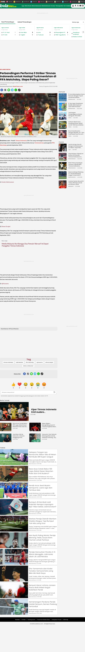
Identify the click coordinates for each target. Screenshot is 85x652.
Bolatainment (46, 6)
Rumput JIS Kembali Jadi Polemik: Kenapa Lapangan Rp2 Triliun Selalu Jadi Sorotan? (42, 504)
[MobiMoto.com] (49, 2)
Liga (23, 6)
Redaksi (17, 619)
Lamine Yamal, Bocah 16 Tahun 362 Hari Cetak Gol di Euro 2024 (76, 182)
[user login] (73, 6)
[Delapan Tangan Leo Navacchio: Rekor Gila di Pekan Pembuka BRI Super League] (14, 464)
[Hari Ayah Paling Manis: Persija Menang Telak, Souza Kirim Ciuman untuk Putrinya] (14, 547)
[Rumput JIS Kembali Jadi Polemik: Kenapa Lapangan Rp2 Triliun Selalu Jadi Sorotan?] (14, 514)
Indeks (68, 6)
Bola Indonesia (36, 6)
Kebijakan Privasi (56, 619)
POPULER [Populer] (62, 92)
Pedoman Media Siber (43, 619)
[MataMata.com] (17, 2)
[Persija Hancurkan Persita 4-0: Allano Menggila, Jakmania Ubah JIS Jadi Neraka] (14, 564)
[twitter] (5, 90)
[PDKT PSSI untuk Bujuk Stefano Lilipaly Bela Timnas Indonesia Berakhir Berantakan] (63, 169)
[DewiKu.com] (41, 2)
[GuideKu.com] (57, 2)
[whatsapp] (16, 90)
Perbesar (52, 95)
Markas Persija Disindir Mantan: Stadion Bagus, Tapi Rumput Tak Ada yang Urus (43, 521)
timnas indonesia (8, 362)
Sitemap (65, 619)
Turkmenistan (39, 143)
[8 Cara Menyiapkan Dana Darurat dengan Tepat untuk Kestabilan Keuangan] (63, 100)
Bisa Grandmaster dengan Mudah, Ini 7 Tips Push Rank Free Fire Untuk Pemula (76, 132)
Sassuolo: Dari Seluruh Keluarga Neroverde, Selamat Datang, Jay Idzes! (49, 436)
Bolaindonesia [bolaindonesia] (5, 69)
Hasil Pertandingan (7, 22)
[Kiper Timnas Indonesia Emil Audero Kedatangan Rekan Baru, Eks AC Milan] (14, 411)
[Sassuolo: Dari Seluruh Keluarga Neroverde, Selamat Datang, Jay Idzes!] (35, 441)
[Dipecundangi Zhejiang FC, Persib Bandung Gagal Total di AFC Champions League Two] (63, 178)
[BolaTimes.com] (25, 2)
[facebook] (2, 90)
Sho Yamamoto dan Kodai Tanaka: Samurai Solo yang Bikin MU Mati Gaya (41, 570)
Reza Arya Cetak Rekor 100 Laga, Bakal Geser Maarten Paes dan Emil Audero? (20, 425)
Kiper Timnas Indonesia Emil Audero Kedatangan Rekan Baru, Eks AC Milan (43, 413)
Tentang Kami (31, 619)
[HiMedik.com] (65, 2)
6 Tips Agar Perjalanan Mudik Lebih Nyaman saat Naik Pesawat (75, 105)
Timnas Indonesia (21, 140)
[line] (9, 90)
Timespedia (59, 6)
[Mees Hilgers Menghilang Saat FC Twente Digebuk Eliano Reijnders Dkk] (35, 430)
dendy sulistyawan (28, 366)
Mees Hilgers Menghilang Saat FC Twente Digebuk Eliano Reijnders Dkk (49, 425)
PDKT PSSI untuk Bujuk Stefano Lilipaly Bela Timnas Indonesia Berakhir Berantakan (75, 164)
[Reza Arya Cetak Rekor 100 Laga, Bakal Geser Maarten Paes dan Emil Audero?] (6, 430)
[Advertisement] (42, 54)
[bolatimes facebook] (75, 5)
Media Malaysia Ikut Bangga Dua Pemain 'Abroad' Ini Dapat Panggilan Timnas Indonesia (25, 245)
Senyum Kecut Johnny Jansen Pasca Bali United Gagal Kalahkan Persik (42, 587)
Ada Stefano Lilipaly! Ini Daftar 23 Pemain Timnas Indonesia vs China (75, 155)
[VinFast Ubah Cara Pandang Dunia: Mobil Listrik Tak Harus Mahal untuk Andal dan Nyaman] (63, 128)
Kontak (24, 619)
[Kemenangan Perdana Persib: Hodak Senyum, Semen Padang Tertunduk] (14, 614)
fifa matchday (30, 362)
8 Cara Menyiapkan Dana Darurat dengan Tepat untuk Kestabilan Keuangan (76, 95)
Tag (29, 359)
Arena (53, 6)
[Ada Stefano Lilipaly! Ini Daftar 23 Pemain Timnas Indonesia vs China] (63, 160)
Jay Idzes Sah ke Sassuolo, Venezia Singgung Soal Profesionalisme (18, 436)
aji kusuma (40, 362)
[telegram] (12, 90)
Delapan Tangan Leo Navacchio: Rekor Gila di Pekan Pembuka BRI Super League (42, 454)
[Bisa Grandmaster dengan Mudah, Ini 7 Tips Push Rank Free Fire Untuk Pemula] (63, 137)
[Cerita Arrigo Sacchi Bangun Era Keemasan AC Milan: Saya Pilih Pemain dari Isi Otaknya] (63, 150)
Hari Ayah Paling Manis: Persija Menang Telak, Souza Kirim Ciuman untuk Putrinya (42, 537)
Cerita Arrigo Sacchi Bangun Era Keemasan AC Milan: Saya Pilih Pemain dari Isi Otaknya (76, 146)
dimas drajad (49, 362)
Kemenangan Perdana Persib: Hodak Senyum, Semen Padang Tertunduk (43, 604)
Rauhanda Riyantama (6, 86)
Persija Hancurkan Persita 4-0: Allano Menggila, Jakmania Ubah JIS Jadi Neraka (42, 554)
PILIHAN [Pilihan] (61, 142)
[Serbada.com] (81, 2)
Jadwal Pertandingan (24, 22)
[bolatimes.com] (8, 7)
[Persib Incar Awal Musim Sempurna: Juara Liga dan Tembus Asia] (14, 497)
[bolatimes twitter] (78, 5)
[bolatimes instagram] (83, 5)
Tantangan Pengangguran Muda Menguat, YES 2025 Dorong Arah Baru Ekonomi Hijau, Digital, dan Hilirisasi (75, 114)
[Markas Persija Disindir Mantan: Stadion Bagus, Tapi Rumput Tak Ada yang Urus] (14, 530)
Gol (65, 6)
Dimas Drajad (5, 226)
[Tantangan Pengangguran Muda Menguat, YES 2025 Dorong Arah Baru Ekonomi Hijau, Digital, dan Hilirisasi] (63, 119)
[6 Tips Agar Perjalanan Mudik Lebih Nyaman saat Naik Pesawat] (63, 109)
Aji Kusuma (5, 283)
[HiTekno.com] (33, 2)
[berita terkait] (4, 400)
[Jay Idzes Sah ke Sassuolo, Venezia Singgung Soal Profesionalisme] (6, 441)
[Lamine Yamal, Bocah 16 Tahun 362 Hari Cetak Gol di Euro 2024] (63, 187)
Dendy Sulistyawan (7, 182)
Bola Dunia (28, 6)
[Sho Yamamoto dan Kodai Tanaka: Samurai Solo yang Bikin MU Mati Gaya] (14, 580)
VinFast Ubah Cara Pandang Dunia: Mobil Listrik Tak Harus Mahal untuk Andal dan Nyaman (76, 123)
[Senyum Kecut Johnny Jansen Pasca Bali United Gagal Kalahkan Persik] (14, 597)
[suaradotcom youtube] (80, 5)
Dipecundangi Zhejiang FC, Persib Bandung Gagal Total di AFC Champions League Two (76, 173)
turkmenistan (19, 362)
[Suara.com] (9, 2)
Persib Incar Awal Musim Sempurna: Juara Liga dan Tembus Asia (40, 487)
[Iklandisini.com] (73, 2)
